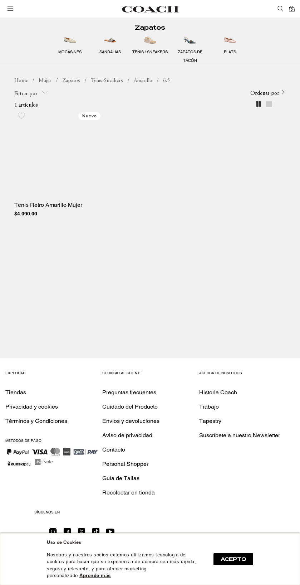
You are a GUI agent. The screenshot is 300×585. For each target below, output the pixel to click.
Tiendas (15, 392)
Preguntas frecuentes (129, 392)
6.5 (166, 80)
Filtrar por (31, 93)
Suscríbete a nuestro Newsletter (239, 435)
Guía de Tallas (120, 478)
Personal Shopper (125, 463)
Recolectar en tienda (128, 492)
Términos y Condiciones (36, 421)
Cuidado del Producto (130, 406)
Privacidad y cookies (31, 406)
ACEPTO (233, 559)
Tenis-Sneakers (107, 80)
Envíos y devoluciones (130, 421)
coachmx (21, 80)
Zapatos (150, 27)
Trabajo (209, 406)
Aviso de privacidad (127, 435)
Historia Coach (218, 392)
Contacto (113, 449)
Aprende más (95, 575)
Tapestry (210, 421)
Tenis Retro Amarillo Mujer (48, 205)
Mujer (45, 80)
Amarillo (143, 80)
